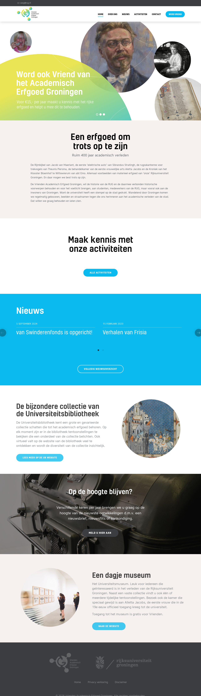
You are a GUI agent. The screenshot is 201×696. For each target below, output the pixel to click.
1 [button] (97, 349)
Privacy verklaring (98, 682)
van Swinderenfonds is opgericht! (54, 332)
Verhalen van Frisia (125, 332)
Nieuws (126, 14)
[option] (57, 330)
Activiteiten (140, 14)
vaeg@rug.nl (24, 3)
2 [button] (102, 349)
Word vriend (175, 14)
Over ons (112, 14)
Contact (156, 14)
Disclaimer (121, 682)
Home (100, 14)
